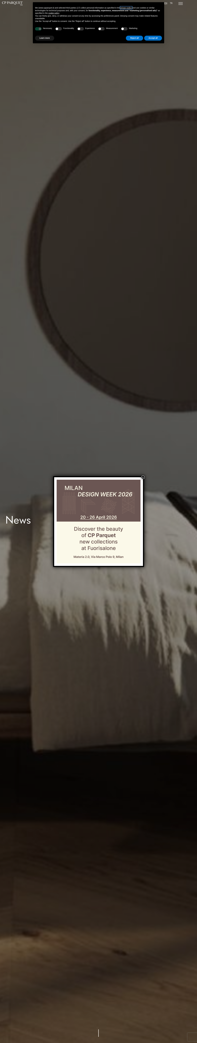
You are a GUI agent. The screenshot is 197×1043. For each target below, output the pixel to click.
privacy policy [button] (126, 8)
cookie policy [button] (53, 13)
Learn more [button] (44, 38)
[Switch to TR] (171, 3)
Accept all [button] (153, 38)
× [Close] (143, 477)
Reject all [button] (134, 38)
